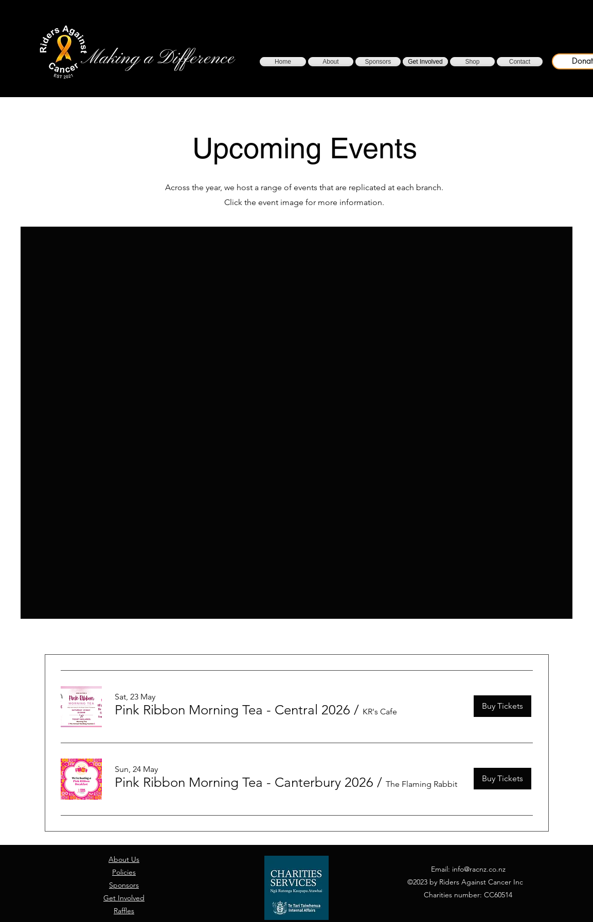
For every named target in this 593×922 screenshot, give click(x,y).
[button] (232, 710)
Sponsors (124, 885)
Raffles (124, 910)
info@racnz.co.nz (479, 869)
